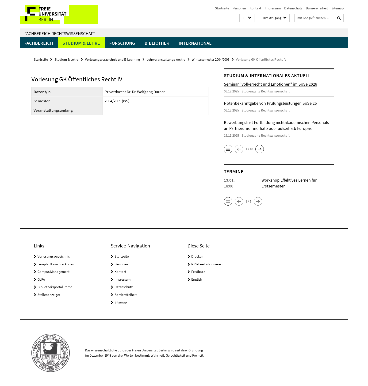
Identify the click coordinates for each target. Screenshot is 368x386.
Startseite (222, 8)
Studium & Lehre (81, 43)
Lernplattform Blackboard (56, 264)
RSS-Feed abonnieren (206, 264)
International (195, 43)
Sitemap (337, 8)
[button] (246, 18)
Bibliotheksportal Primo (55, 287)
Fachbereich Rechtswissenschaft (59, 33)
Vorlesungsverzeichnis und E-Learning (112, 59)
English (196, 279)
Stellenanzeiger (49, 294)
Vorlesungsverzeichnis (54, 256)
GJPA (41, 279)
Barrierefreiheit (317, 8)
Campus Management (53, 271)
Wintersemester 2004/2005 (210, 59)
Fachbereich (38, 43)
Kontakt (255, 8)
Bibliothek (157, 43)
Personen (239, 8)
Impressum (273, 8)
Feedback (198, 271)
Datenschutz (293, 8)
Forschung (122, 43)
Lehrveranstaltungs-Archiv (166, 59)
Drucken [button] (197, 256)
